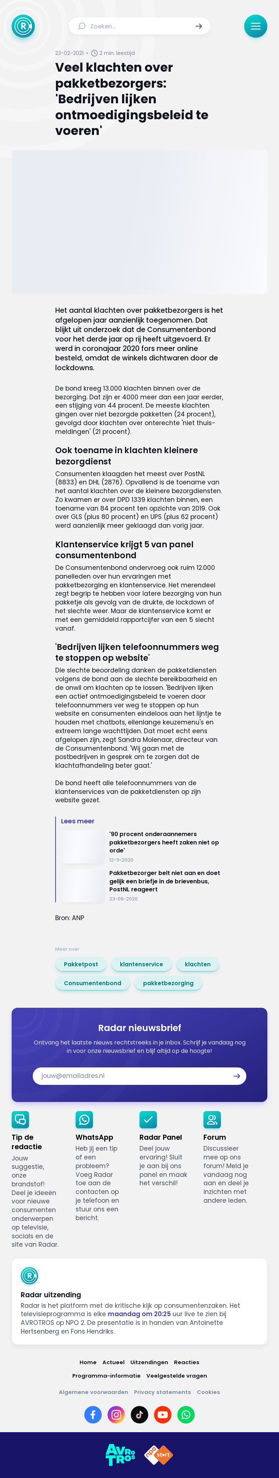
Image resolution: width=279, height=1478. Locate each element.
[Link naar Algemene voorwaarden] (93, 1392)
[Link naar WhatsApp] (186, 1414)
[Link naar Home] (88, 1362)
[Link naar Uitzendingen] (149, 1362)
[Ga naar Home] (23, 26)
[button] (198, 26)
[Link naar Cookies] (208, 1392)
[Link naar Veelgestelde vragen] (176, 1375)
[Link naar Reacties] (186, 1362)
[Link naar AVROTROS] (120, 1455)
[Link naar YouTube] (162, 1414)
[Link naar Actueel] (113, 1362)
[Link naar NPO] (159, 1455)
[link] (81, 964)
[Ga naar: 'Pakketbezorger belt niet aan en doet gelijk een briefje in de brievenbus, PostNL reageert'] (142, 885)
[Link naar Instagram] (116, 1414)
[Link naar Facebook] (93, 1414)
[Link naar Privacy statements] (162, 1392)
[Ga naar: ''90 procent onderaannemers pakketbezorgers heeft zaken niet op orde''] (142, 846)
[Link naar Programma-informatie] (106, 1375)
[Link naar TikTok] (139, 1414)
